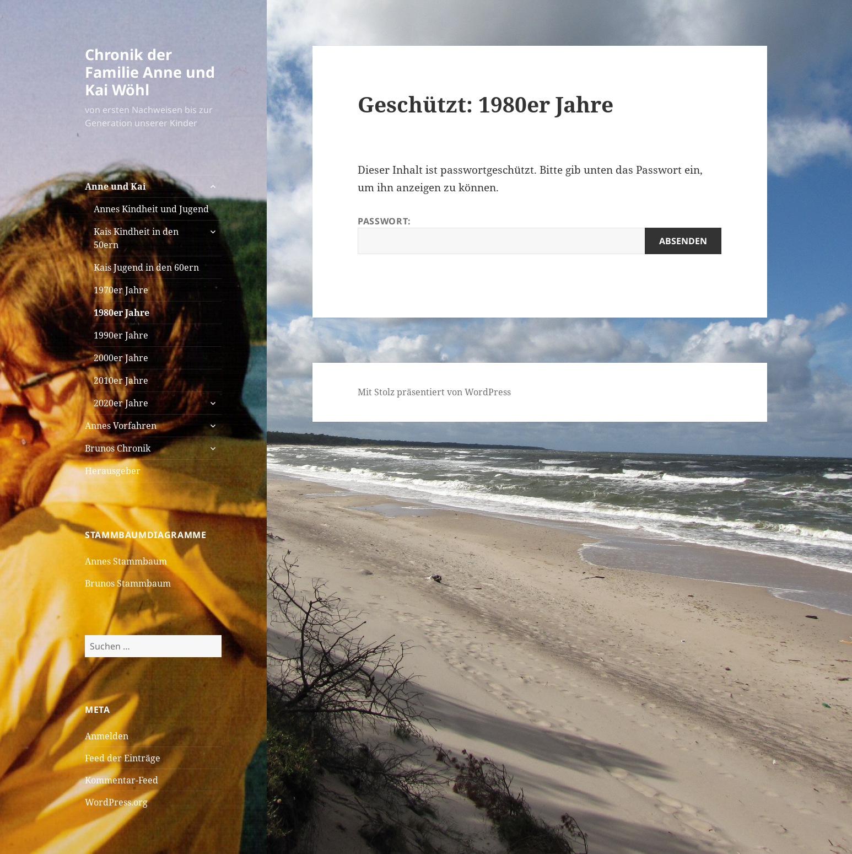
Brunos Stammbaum (128, 583)
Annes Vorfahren (121, 426)
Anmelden (106, 736)
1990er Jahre (121, 335)
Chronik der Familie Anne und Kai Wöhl (150, 72)
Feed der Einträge (122, 758)
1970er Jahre (121, 290)
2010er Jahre (121, 380)
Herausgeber (113, 471)
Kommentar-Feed (121, 780)
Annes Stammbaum (126, 561)
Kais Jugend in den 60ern (146, 267)
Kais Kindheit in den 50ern (136, 238)
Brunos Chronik (117, 448)
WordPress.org (116, 802)
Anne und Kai (115, 186)
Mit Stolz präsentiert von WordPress (434, 392)
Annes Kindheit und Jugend (151, 209)
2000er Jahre (121, 358)
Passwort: (539, 234)
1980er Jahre (121, 313)
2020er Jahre (121, 403)
